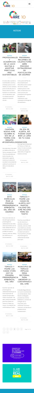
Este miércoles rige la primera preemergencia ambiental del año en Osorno (10, 204)
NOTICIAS (17, 30)
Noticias (9, 55)
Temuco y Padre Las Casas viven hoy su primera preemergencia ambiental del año (10, 274)
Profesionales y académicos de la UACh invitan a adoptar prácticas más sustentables (10, 66)
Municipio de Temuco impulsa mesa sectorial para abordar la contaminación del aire (26, 275)
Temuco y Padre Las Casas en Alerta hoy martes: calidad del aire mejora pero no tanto (24, 205)
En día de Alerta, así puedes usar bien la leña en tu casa (24, 133)
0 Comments (8, 107)
